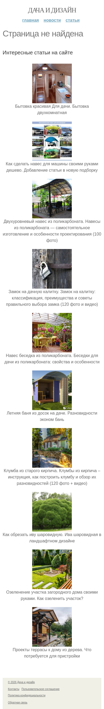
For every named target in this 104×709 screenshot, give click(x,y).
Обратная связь (17, 702)
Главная (30, 20)
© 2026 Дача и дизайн (21, 682)
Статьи (73, 20)
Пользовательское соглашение (41, 689)
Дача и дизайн (52, 10)
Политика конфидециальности (26, 695)
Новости (52, 20)
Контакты (13, 689)
